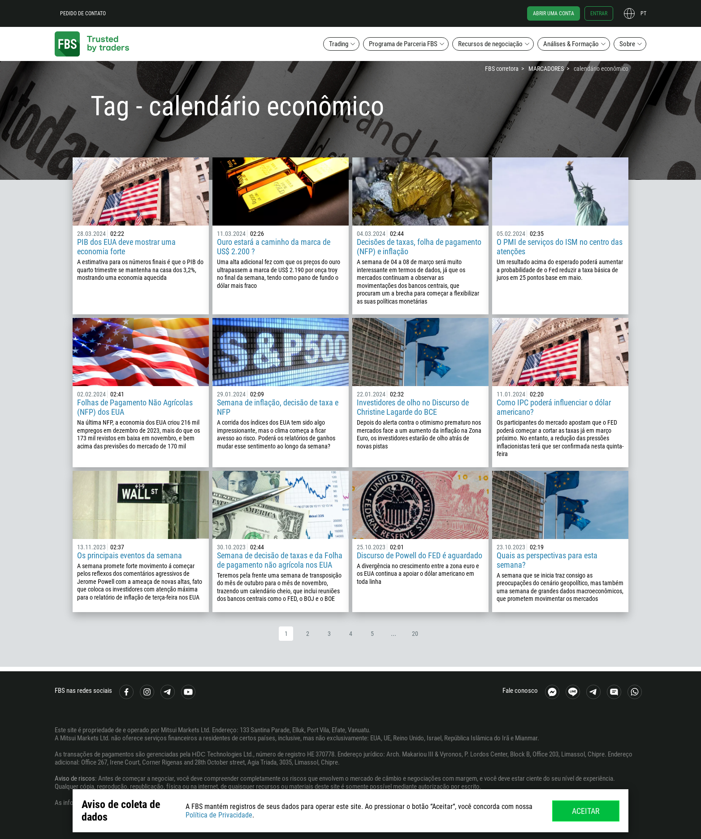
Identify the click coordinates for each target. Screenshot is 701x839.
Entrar (598, 13)
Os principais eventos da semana (129, 555)
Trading (338, 44)
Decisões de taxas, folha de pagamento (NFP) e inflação (419, 246)
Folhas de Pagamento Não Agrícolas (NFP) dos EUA (135, 407)
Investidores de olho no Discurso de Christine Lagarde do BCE (413, 407)
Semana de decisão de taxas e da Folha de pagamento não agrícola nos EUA (279, 560)
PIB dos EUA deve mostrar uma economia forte (126, 246)
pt (643, 13)
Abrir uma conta (553, 13)
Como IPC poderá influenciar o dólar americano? (554, 407)
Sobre (627, 44)
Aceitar (586, 811)
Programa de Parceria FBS (403, 44)
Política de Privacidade (219, 815)
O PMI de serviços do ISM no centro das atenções (560, 246)
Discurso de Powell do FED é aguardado (419, 555)
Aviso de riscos (75, 778)
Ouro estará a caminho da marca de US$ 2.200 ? (273, 246)
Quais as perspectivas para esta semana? (547, 560)
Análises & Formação (571, 44)
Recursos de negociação (490, 44)
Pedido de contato (83, 13)
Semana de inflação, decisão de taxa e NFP (277, 407)
